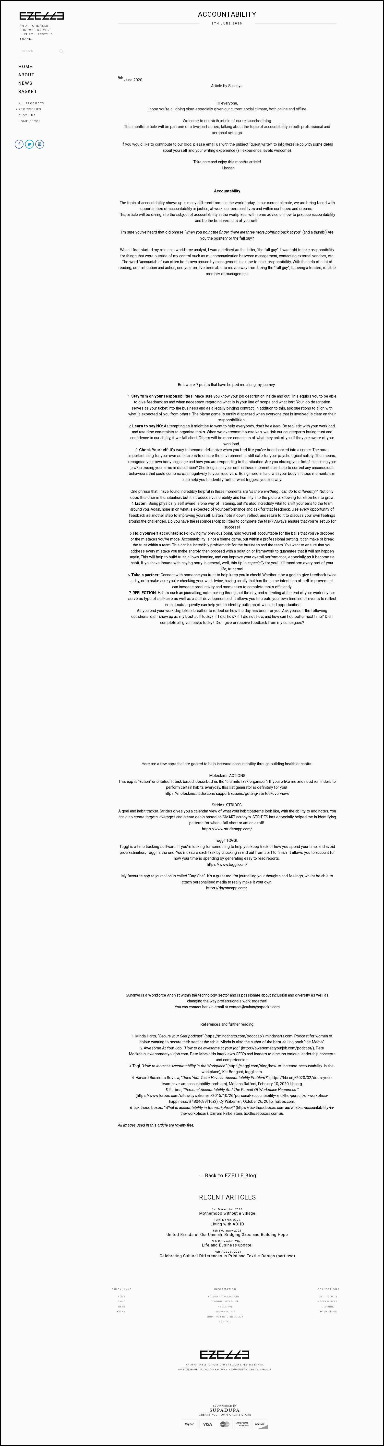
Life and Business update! (227, 1245)
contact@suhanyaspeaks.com (254, 1007)
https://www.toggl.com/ (227, 864)
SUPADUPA (225, 1410)
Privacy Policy (225, 1311)
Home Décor (29, 121)
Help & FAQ (225, 1306)
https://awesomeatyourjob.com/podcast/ (277, 1048)
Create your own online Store (225, 1414)
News (25, 83)
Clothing (27, 115)
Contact (225, 1321)
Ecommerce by (225, 1405)
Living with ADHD (227, 1224)
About (26, 74)
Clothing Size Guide (225, 1301)
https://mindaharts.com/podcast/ (234, 1036)
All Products (31, 103)
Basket (27, 91)
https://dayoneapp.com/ (226, 888)
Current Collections (225, 1296)
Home (25, 66)
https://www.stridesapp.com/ (227, 829)
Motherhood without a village (227, 1213)
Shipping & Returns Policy (225, 1317)
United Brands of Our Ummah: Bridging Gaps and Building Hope (227, 1234)
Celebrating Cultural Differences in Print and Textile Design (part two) (227, 1256)
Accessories (29, 109)
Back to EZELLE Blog (227, 1175)
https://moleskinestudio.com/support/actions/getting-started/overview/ (227, 793)
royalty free (184, 1125)
